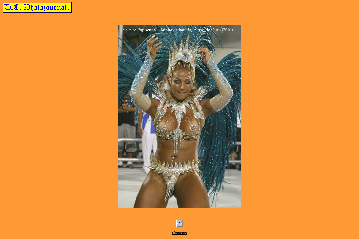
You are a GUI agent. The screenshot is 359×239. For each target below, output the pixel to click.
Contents (179, 233)
